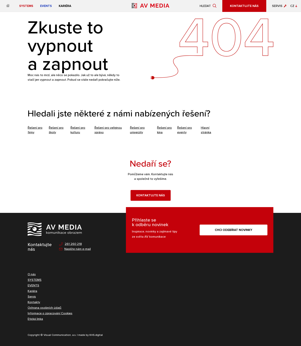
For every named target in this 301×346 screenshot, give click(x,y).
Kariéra (32, 291)
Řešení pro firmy (35, 129)
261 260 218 (70, 244)
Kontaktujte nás (150, 195)
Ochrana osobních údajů (44, 307)
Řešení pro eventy (184, 129)
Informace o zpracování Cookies (50, 313)
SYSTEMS (34, 280)
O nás (32, 274)
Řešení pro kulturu (77, 129)
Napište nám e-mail (75, 249)
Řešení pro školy (56, 129)
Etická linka (35, 319)
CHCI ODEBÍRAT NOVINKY (233, 230)
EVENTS (33, 285)
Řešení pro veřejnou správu (108, 129)
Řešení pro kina (164, 129)
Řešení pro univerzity (137, 129)
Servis (277, 5)
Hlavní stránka (206, 129)
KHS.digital (96, 335)
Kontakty (34, 302)
